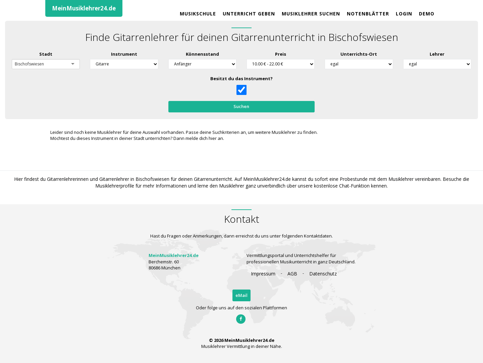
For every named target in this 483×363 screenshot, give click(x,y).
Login (404, 13)
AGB (292, 273)
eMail (241, 295)
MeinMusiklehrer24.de (84, 8)
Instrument (124, 54)
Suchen (241, 106)
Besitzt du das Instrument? (241, 78)
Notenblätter (368, 13)
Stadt (45, 54)
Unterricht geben (249, 13)
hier (213, 138)
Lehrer (437, 54)
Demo (426, 13)
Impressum (263, 273)
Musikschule (198, 13)
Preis (280, 54)
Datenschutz (323, 273)
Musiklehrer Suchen (311, 13)
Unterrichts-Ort (358, 54)
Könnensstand (202, 54)
